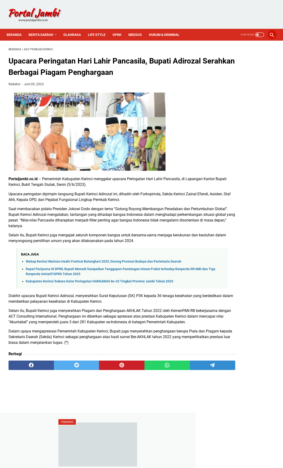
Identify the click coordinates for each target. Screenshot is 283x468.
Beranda (16, 30)
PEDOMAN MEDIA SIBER (142, 451)
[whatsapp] (133, 379)
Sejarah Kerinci (221, 362)
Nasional (216, 293)
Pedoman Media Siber (227, 354)
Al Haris (215, 269)
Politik (214, 301)
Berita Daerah (42, 30)
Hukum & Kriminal (166, 30)
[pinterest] (98, 379)
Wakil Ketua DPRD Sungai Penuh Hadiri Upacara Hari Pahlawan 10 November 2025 (235, 143)
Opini (118, 30)
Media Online (220, 285)
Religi (213, 309)
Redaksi (215, 338)
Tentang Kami (220, 346)
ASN (212, 253)
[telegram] (169, 379)
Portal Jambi (148, 461)
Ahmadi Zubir (220, 261)
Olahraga (74, 30)
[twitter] (62, 379)
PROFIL (170, 451)
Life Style (98, 30)
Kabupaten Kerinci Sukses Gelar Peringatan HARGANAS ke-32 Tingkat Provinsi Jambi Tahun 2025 (99, 290)
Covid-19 (216, 277)
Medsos (137, 30)
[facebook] (26, 379)
